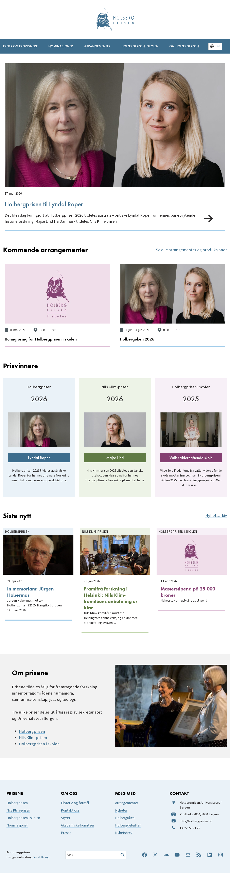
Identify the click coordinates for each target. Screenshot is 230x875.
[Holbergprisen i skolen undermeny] (139, 46)
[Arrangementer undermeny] (96, 46)
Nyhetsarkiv (216, 521)
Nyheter (121, 812)
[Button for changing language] (215, 46)
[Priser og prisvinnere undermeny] (19, 46)
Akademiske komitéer (77, 827)
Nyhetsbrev (123, 835)
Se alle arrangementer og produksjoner (191, 249)
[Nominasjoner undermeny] (60, 46)
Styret (65, 820)
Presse (66, 835)
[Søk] (123, 857)
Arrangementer (126, 805)
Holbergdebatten (128, 827)
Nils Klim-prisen (33, 740)
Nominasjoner (17, 827)
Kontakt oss (70, 812)
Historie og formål (75, 805)
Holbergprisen (32, 734)
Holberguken (125, 820)
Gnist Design (41, 859)
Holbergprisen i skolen (39, 746)
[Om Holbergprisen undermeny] (183, 46)
